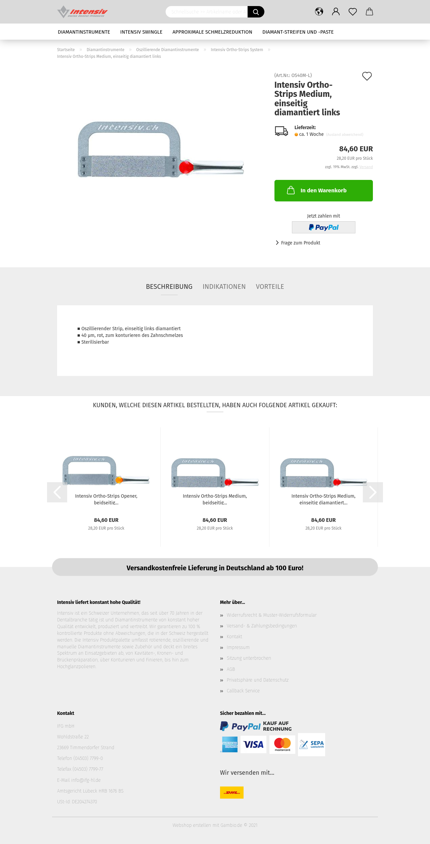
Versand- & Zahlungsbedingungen (262, 626)
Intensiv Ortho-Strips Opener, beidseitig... (106, 499)
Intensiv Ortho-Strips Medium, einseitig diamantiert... (323, 499)
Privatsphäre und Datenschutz (258, 680)
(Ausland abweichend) (344, 134)
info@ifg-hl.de (86, 780)
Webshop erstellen (192, 825)
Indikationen (224, 286)
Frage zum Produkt (300, 243)
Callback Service (243, 691)
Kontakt (234, 637)
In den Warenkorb (316, 190)
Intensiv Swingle (141, 32)
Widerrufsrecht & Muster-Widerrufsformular (272, 615)
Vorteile (270, 286)
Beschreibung (169, 286)
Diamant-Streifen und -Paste (298, 32)
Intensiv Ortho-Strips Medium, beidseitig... (215, 499)
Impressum (238, 647)
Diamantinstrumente (84, 32)
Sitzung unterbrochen (249, 658)
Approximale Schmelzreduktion (213, 32)
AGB (231, 669)
